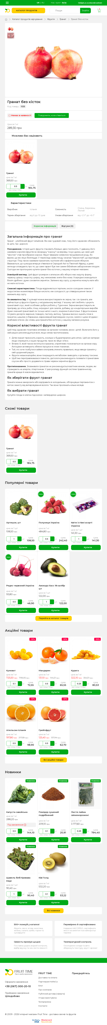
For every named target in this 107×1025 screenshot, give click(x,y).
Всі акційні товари (53, 760)
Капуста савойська (16, 812)
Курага (75, 670)
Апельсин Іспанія (16, 730)
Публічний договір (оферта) (51, 994)
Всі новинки (53, 910)
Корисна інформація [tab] (45, 226)
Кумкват (11, 670)
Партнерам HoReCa (48, 982)
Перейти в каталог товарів (53, 618)
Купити (21, 194)
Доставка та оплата (47, 977)
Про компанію (45, 990)
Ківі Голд (43, 877)
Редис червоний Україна (20, 585)
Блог (40, 986)
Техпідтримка (44, 1002)
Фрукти (51, 19)
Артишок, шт (13, 522)
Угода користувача (47, 998)
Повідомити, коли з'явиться (51, 115)
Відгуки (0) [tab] (67, 226)
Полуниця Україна (49, 522)
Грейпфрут (45, 730)
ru (43, 3)
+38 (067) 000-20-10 (18, 986)
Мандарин (44, 670)
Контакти (42, 1006)
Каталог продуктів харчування (27, 19)
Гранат (63, 19)
